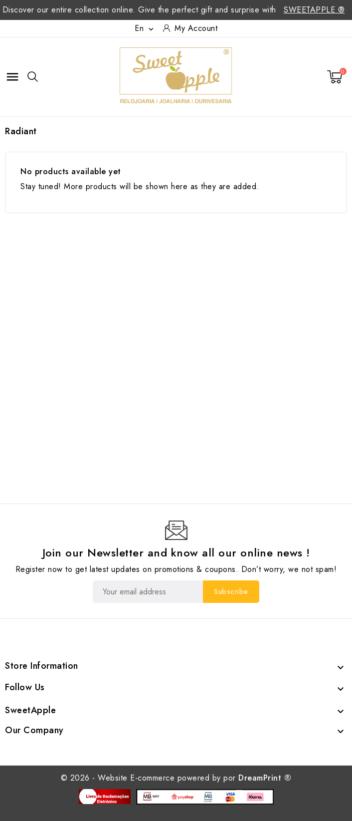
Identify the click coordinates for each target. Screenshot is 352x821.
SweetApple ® (314, 9)
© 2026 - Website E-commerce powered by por (176, 778)
